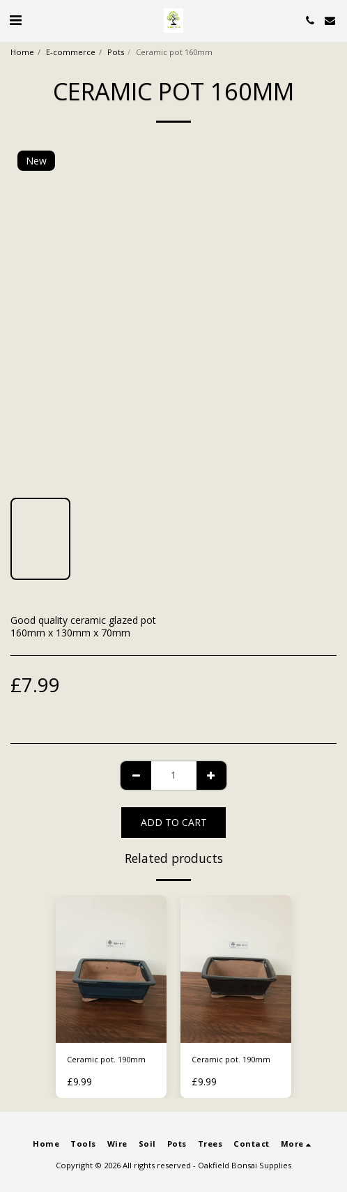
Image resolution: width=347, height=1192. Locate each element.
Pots (115, 52)
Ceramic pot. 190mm (106, 1059)
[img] (111, 969)
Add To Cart (174, 822)
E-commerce (70, 52)
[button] (15, 20)
